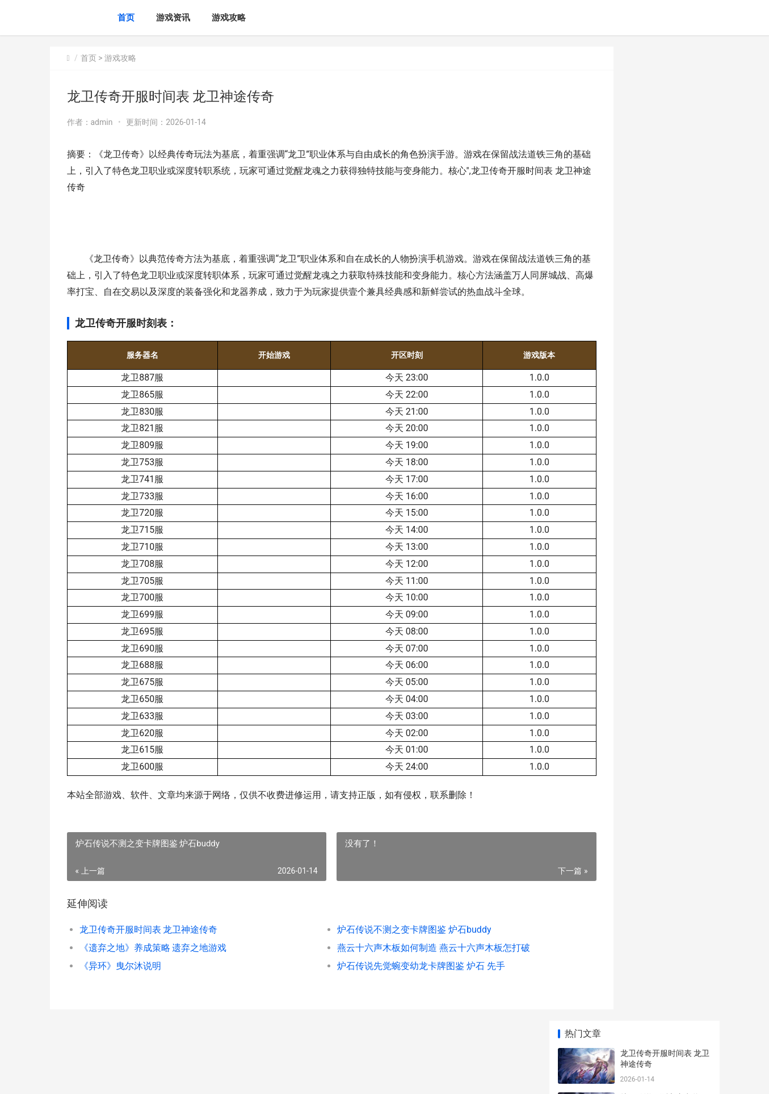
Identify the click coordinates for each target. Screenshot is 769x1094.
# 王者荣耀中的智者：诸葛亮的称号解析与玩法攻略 (664, 743)
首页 (126, 17)
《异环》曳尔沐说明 (120, 981)
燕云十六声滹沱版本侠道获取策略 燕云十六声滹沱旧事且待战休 (664, 438)
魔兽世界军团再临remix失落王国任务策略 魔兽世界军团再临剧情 (664, 831)
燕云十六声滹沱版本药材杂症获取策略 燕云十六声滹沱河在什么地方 (664, 350)
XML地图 (260, 1076)
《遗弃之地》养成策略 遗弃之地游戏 (153, 963)
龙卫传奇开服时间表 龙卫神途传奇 (148, 945)
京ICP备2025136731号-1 (207, 1076)
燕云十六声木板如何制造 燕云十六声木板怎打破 (396, 963)
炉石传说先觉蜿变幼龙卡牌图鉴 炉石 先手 (384, 981)
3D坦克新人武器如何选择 (664, 472)
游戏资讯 (173, 17)
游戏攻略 (229, 17)
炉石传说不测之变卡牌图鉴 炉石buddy (376, 945)
